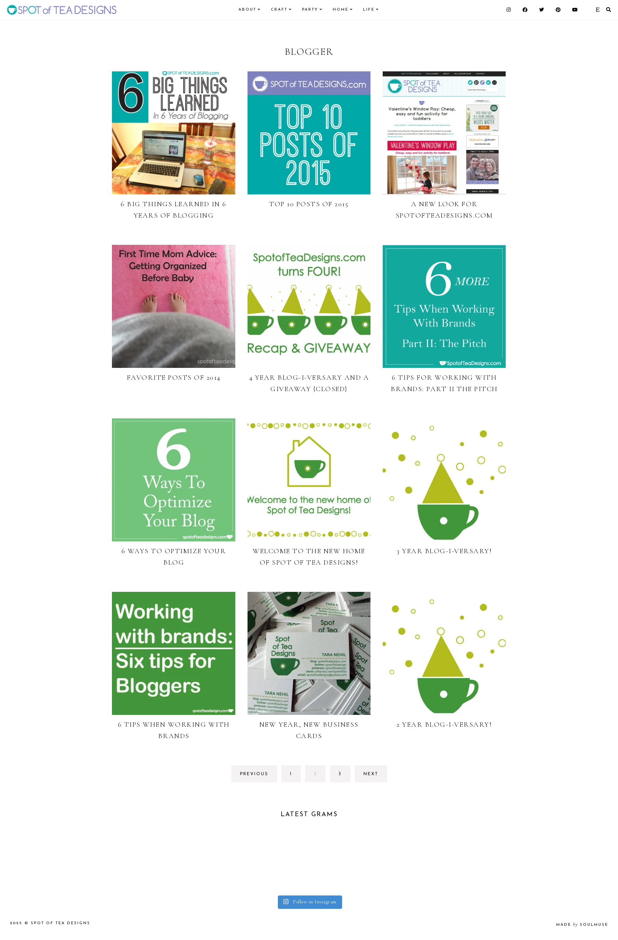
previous (254, 774)
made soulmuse (582, 926)
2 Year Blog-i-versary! (444, 724)
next (370, 774)
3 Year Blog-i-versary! (444, 550)
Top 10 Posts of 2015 (308, 204)
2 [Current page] (319, 776)
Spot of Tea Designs (60, 924)
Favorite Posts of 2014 (174, 377)
